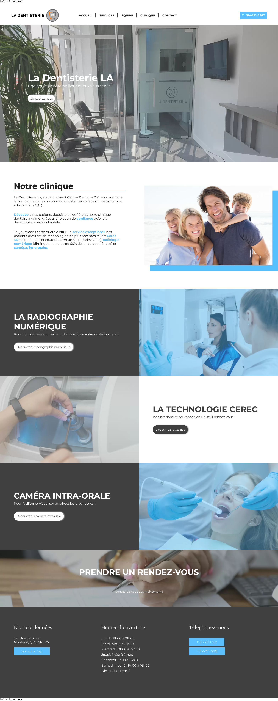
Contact (169, 15)
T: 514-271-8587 (207, 642)
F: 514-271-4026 (207, 651)
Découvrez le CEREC (170, 429)
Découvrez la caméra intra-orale (39, 516)
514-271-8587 (253, 15)
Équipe (127, 15)
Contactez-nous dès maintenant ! (139, 591)
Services (106, 15)
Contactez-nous (41, 98)
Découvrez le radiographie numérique (43, 347)
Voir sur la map (31, 651)
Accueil (85, 15)
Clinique (147, 15)
